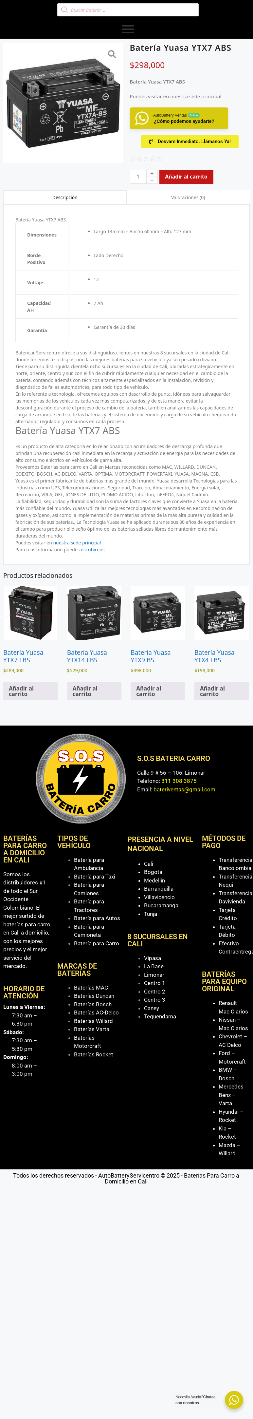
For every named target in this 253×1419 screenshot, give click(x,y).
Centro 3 (154, 999)
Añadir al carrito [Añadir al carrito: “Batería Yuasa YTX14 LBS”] (85, 691)
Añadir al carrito (186, 176)
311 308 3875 (179, 781)
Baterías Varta (91, 1029)
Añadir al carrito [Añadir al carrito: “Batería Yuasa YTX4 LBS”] (212, 691)
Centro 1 (154, 983)
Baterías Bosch (93, 1004)
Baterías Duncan (94, 996)
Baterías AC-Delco (96, 1012)
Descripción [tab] (65, 197)
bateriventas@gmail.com (184, 789)
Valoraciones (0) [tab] (188, 197)
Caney (151, 1008)
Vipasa (152, 958)
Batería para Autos (97, 918)
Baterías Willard (93, 1021)
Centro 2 (154, 991)
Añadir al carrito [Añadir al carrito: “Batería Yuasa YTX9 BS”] (148, 691)
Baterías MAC (91, 987)
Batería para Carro (96, 943)
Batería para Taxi (94, 876)
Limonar (154, 975)
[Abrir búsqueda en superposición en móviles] (128, 9)
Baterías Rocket (93, 1054)
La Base (154, 966)
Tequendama (160, 1016)
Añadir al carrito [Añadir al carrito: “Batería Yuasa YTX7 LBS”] (21, 691)
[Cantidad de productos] (138, 177)
